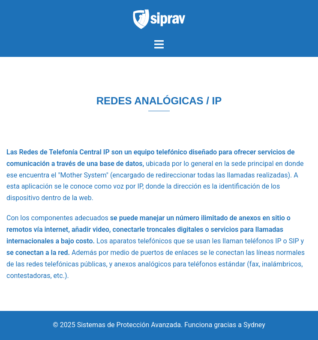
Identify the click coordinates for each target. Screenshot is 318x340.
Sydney (254, 325)
